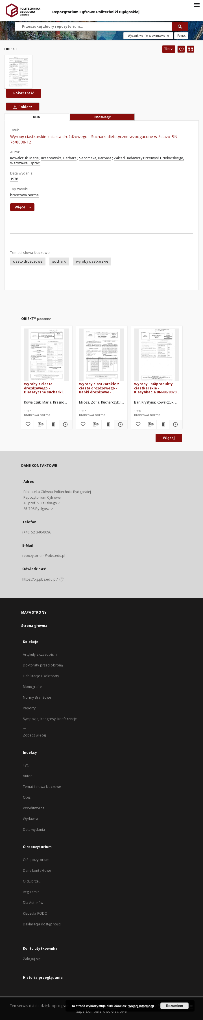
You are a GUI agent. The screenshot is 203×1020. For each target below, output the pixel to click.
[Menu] (196, 4)
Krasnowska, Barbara (59, 158)
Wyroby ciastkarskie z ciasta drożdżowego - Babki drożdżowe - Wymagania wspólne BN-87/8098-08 (101, 388)
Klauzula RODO (35, 913)
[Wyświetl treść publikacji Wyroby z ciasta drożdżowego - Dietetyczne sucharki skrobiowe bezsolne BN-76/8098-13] (53, 424)
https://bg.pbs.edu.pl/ (43, 579)
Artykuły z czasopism (40, 654)
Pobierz (21, 106)
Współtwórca (33, 808)
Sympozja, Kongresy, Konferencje (50, 718)
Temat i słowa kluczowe (42, 786)
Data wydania (34, 829)
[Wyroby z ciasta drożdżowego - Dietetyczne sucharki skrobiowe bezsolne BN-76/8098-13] (46, 355)
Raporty (29, 708)
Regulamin (31, 892)
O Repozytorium (36, 859)
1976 (14, 178)
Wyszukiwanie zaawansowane (148, 36)
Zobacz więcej (34, 735)
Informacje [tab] (102, 117)
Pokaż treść (23, 93)
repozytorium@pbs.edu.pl (44, 555)
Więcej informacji (141, 1006)
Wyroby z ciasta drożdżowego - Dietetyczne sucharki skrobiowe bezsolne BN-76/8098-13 (45, 388)
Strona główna (34, 625)
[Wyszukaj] (180, 26)
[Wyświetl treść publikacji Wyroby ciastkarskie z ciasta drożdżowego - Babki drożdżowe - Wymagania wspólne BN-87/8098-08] (108, 424)
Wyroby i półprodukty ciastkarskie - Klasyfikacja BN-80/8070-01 (156, 388)
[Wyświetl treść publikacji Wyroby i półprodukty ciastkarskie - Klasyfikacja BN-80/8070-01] (163, 424)
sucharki (59, 261)
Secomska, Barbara (95, 158)
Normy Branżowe (37, 697)
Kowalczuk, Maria (24, 158)
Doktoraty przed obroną (43, 665)
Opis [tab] (36, 117)
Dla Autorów (33, 902)
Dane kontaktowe (37, 870)
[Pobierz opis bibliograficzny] (40, 424)
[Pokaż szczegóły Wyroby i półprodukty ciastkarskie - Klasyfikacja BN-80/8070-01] (175, 424)
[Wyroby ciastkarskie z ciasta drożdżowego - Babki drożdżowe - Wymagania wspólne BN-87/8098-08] (101, 355)
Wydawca (30, 818)
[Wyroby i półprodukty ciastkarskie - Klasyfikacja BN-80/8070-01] (156, 355)
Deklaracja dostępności (42, 924)
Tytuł (27, 765)
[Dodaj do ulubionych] (181, 49)
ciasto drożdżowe (28, 261)
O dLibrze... (32, 881)
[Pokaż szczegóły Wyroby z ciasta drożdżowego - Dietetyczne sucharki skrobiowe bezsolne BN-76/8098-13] (64, 424)
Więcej (169, 437)
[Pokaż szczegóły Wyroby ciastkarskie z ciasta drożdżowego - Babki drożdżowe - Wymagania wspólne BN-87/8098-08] (119, 424)
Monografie (32, 686)
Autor (27, 775)
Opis (26, 797)
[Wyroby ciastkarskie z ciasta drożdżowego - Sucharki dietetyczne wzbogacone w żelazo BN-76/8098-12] (18, 71)
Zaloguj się (32, 958)
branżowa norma (24, 195)
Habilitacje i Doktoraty (41, 676)
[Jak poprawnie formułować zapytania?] (181, 35)
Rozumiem (174, 1006)
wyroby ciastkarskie (92, 261)
